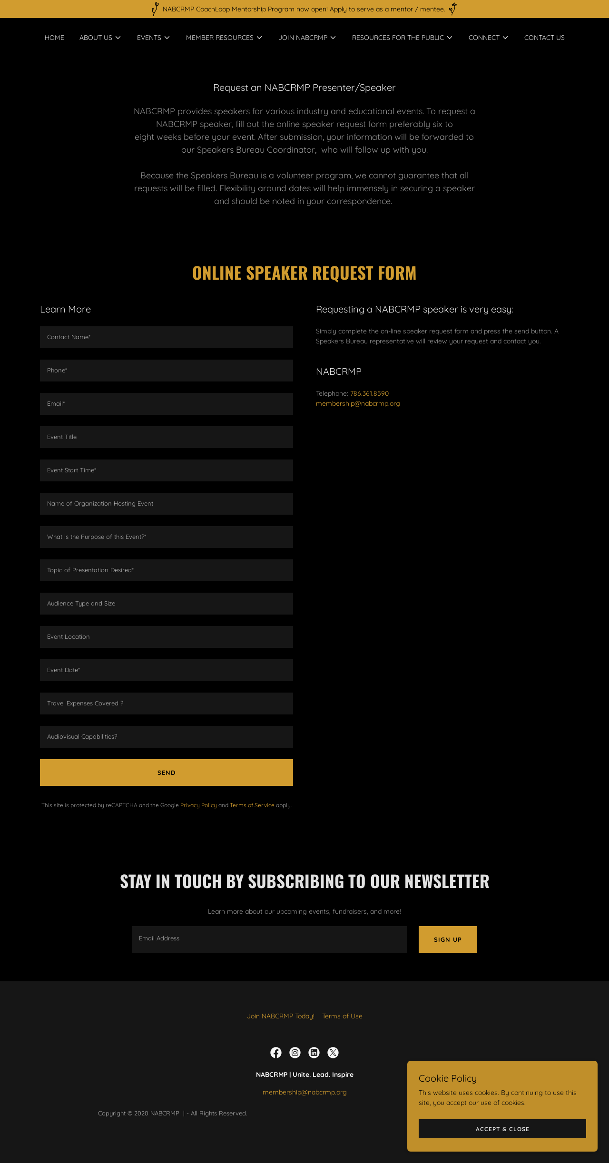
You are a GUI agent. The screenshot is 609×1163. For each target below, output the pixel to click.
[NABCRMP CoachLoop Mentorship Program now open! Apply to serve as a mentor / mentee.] (304, 9)
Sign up (448, 939)
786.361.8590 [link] (369, 393)
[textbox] (166, 337)
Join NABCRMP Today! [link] (280, 1016)
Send (166, 772)
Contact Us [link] (544, 37)
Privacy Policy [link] (198, 805)
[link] (275, 1052)
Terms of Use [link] (342, 1016)
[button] (100, 37)
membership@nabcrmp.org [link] (358, 403)
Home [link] (54, 37)
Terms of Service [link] (252, 805)
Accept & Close (503, 1129)
